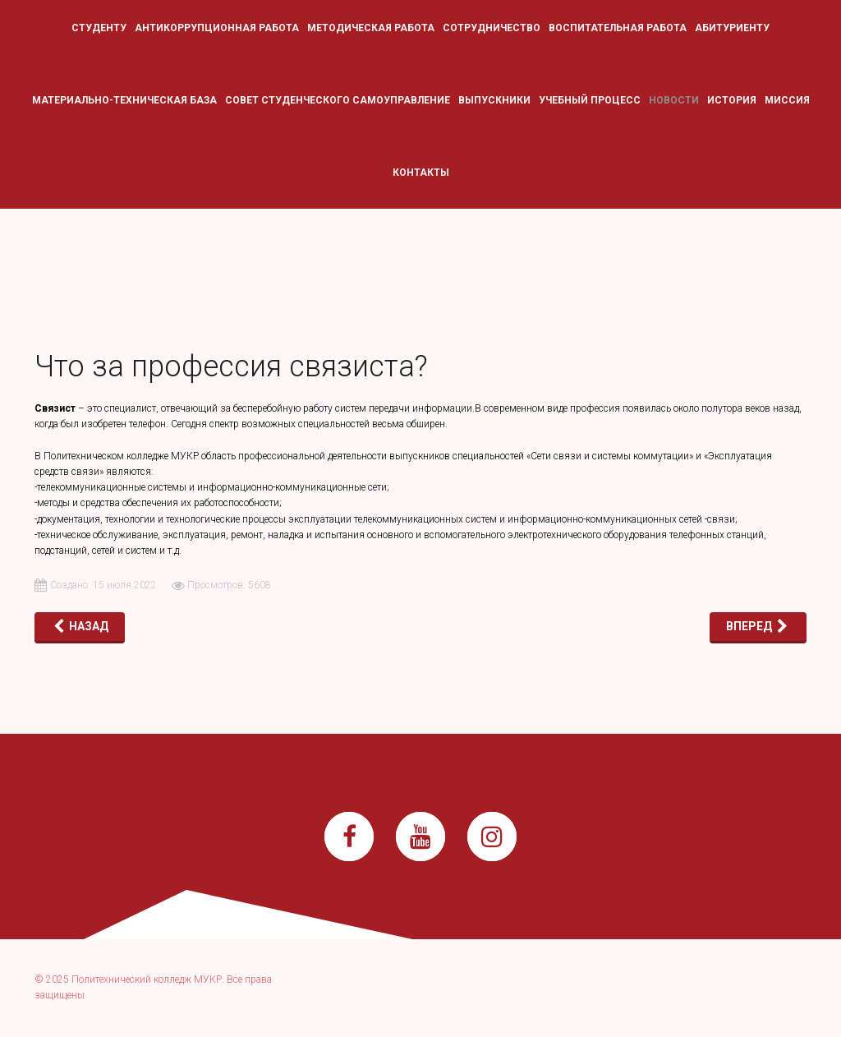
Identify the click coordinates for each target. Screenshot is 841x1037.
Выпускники (494, 100)
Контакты (421, 172)
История (731, 100)
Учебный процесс (590, 100)
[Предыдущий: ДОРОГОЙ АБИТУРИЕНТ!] (79, 626)
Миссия (787, 100)
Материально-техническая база (124, 100)
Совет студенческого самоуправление (337, 100)
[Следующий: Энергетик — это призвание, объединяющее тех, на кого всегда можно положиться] (758, 626)
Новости (674, 100)
